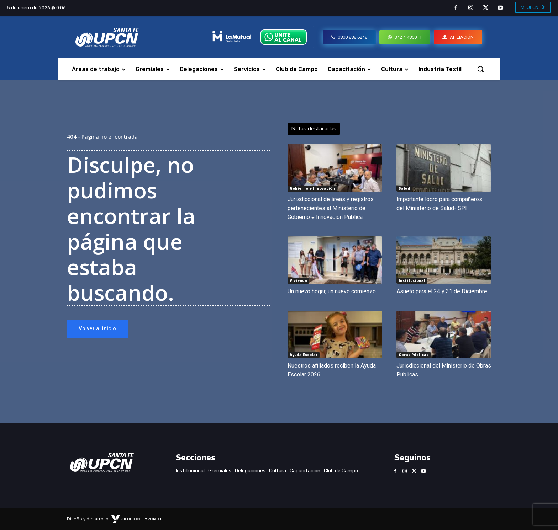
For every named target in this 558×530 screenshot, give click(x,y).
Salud (404, 188)
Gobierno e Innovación (312, 188)
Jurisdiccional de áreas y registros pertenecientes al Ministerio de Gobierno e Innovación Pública (331, 208)
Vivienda (298, 280)
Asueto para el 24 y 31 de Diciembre (441, 291)
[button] (480, 69)
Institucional (412, 280)
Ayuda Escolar (303, 354)
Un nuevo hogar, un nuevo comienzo (332, 291)
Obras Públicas (413, 354)
